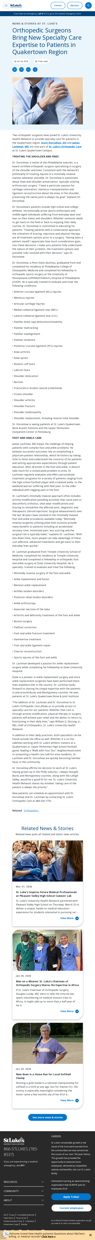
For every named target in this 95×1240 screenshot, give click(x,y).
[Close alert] (90, 1235)
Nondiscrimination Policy (13, 1222)
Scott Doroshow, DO (53, 142)
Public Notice (8, 1218)
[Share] (35, 69)
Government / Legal (11, 1225)
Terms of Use (21, 1218)
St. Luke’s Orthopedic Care (65, 146)
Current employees (71, 1208)
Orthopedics (31, 810)
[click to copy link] (28, 69)
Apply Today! (71, 1197)
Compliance (29, 1222)
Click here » (48, 1236)
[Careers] (58, 5)
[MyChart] (74, 5)
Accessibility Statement (25, 1215)
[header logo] (16, 5)
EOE (5, 1215)
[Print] (14, 69)
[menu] (6, 5)
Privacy (12, 1215)
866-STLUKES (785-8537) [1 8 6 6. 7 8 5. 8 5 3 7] (21, 1152)
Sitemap (24, 1225)
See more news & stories (47, 1118)
